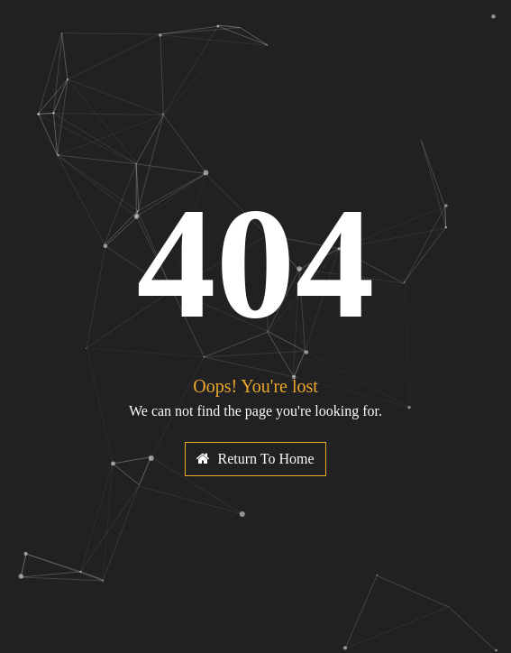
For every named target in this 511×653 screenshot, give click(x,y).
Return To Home (255, 458)
